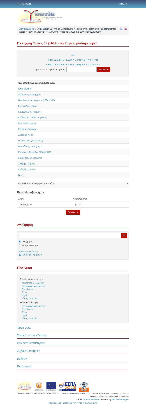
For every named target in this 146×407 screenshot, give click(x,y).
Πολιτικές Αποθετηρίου (31, 343)
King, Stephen (25, 88)
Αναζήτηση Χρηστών (30, 254)
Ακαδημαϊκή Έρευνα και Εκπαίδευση (55, 29)
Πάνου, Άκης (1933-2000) (30, 140)
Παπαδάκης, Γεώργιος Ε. (30, 146)
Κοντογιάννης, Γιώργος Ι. (30, 112)
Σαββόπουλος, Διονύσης (30, 158)
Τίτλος (25, 292)
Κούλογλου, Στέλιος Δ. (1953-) (32, 117)
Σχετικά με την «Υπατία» (32, 335)
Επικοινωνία (24, 366)
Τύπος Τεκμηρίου (30, 298)
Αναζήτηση (27, 241)
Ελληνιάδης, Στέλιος (28, 106)
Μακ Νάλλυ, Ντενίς (27, 123)
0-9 (72, 55)
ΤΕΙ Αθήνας (24, 3)
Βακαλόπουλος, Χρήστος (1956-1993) (36, 100)
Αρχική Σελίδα (26, 29)
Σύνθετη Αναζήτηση (28, 251)
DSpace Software (91, 399)
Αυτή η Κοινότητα (30, 245)
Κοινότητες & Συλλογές (33, 283)
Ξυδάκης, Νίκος (25, 135)
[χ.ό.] (20, 175)
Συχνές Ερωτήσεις (28, 350)
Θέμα (24, 295)
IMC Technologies (120, 399)
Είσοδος (123, 4)
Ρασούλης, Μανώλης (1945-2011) (34, 152)
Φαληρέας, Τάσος (26, 169)
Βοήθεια (22, 358)
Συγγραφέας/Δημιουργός (34, 286)
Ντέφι (22, 32)
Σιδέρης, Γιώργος (26, 163)
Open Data (24, 327)
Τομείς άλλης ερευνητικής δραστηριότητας (96, 29)
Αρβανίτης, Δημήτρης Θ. (30, 94)
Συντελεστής (28, 289)
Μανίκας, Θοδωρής (27, 129)
